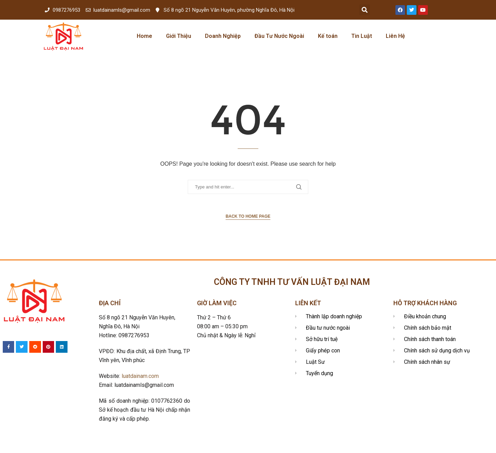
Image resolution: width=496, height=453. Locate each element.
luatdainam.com (140, 376)
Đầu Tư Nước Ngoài (279, 36)
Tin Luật (361, 36)
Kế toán (328, 36)
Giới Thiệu (178, 36)
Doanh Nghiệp (223, 36)
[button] (364, 9)
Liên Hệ (395, 36)
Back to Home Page (248, 216)
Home (144, 36)
